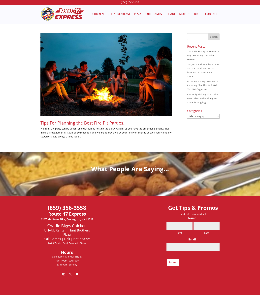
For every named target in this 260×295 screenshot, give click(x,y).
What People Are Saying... (130, 168)
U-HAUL (170, 14)
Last (206, 232)
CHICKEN (98, 14)
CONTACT (211, 14)
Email (192, 240)
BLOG (197, 14)
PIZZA (137, 14)
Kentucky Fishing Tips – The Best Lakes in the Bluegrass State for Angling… (202, 98)
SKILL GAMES (153, 14)
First (179, 232)
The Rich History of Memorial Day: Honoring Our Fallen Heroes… (203, 55)
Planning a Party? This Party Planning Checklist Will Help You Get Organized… (202, 85)
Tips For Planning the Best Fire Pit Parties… (83, 123)
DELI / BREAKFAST (118, 14)
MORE (183, 14)
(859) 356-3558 (130, 2)
